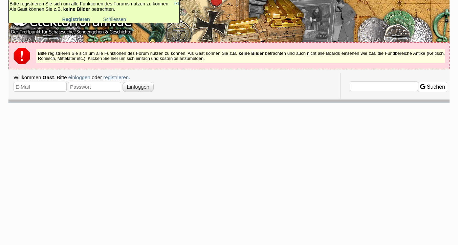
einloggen (79, 77)
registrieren (116, 77)
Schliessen (114, 19)
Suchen (432, 87)
